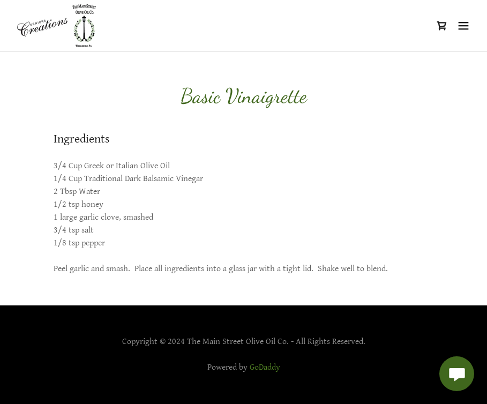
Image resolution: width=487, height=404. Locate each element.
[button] (463, 25)
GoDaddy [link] (265, 367)
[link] (56, 25)
